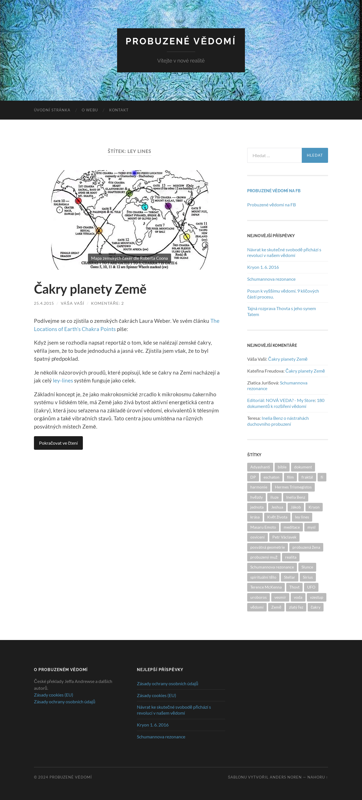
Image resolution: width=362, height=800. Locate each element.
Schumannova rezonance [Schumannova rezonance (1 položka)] (272, 567)
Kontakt (119, 110)
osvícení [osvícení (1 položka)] (257, 537)
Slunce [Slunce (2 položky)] (307, 567)
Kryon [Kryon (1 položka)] (314, 507)
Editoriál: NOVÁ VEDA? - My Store (281, 400)
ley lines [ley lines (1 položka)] (302, 516)
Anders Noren (286, 777)
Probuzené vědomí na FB (274, 190)
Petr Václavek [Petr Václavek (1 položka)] (284, 537)
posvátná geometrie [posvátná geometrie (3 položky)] (267, 547)
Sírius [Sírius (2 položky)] (308, 577)
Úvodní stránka (52, 110)
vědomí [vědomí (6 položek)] (257, 607)
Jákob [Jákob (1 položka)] (296, 507)
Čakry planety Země (90, 289)
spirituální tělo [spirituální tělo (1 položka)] (263, 577)
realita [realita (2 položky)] (290, 557)
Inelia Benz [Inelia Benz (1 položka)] (295, 497)
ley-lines (63, 380)
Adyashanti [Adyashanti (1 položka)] (260, 466)
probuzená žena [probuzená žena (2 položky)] (306, 547)
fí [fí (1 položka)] (322, 477)
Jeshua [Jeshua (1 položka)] (277, 507)
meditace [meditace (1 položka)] (292, 527)
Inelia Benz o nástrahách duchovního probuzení (278, 421)
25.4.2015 (44, 303)
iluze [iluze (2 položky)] (274, 497)
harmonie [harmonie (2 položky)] (258, 487)
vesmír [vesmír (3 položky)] (280, 597)
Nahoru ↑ (317, 777)
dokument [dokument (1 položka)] (303, 466)
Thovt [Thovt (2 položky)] (294, 587)
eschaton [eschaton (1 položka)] (271, 477)
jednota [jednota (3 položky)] (257, 507)
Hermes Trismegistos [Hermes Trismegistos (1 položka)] (293, 487)
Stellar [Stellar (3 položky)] (289, 577)
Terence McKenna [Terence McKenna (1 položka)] (266, 587)
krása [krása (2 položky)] (255, 516)
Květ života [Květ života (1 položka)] (277, 516)
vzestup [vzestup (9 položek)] (316, 597)
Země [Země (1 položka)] (276, 607)
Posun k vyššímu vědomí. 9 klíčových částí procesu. (283, 293)
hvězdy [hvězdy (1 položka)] (256, 497)
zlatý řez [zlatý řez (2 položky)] (296, 607)
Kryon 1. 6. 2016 (263, 267)
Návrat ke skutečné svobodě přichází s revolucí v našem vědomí (284, 252)
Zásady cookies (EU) (53, 694)
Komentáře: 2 (107, 303)
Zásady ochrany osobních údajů (64, 701)
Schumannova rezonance (271, 279)
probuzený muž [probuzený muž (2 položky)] (263, 557)
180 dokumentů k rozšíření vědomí (285, 403)
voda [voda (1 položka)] (298, 597)
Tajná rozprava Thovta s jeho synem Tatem (281, 311)
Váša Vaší (72, 303)
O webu (90, 110)
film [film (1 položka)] (290, 477)
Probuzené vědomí (181, 41)
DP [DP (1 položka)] (253, 477)
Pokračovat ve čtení (58, 443)
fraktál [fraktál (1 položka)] (307, 477)
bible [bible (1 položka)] (282, 466)
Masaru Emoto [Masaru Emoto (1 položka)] (263, 527)
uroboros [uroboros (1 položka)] (258, 597)
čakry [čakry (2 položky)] (315, 607)
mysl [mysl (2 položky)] (311, 527)
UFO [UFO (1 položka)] (311, 587)
